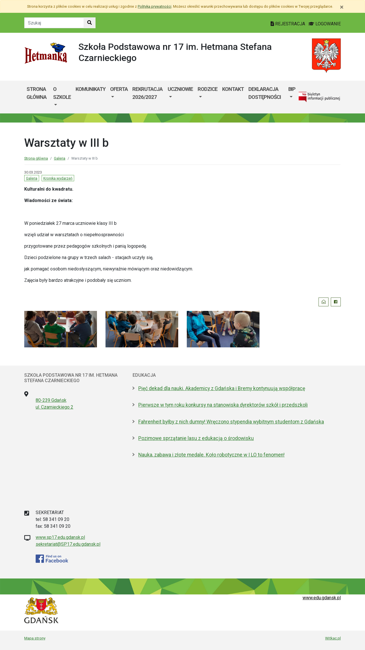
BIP (291, 89)
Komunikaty (91, 89)
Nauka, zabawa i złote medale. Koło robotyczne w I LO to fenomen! (211, 455)
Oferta (119, 89)
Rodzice (208, 89)
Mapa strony (34, 638)
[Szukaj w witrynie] (90, 22)
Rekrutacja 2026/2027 (147, 93)
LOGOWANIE (325, 24)
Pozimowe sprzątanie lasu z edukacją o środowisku (196, 438)
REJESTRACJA (288, 24)
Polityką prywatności (154, 6)
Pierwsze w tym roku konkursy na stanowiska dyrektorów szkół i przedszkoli (223, 405)
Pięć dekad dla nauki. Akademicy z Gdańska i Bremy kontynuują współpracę (221, 388)
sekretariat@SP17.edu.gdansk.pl (68, 544)
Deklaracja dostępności (264, 93)
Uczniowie (180, 89)
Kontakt (233, 89)
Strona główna (36, 93)
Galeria (59, 158)
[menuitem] (62, 97)
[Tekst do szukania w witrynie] (54, 22)
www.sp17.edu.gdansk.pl (60, 537)
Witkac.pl (333, 638)
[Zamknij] (342, 7)
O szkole (62, 93)
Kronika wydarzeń (57, 178)
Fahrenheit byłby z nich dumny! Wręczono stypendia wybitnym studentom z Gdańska (231, 422)
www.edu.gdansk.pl (322, 597)
